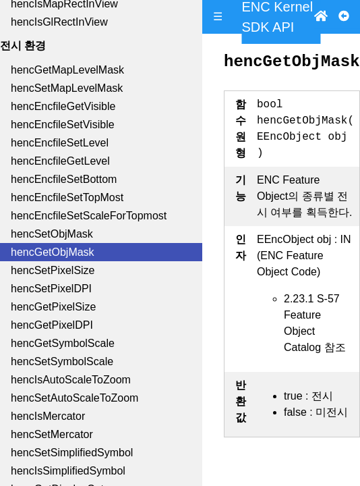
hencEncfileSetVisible (63, 124)
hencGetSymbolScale (63, 343)
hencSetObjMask (52, 234)
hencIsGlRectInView (59, 22)
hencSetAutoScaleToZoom (74, 398)
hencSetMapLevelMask (67, 88)
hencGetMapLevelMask (67, 70)
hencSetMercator (52, 434)
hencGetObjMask (52, 252)
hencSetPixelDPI (51, 288)
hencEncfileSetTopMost (67, 197)
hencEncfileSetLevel (60, 142)
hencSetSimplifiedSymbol (72, 452)
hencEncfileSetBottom (64, 179)
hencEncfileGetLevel (60, 161)
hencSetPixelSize (53, 270)
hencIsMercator (48, 416)
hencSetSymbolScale (62, 361)
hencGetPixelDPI (52, 325)
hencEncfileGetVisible (63, 106)
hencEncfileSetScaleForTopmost (89, 215)
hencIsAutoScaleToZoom (71, 379)
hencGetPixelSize (53, 307)
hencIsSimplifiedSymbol (68, 471)
